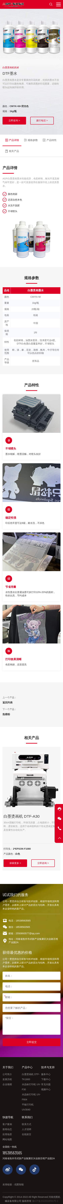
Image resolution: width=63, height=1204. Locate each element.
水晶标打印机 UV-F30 (31, 1085)
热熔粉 (6, 708)
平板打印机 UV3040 (28, 1106)
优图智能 (19, 1182)
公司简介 (7, 1073)
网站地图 (7, 1138)
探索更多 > (16, 856)
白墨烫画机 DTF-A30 (19, 810)
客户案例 (7, 1123)
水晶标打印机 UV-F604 (31, 1096)
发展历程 (7, 1078)
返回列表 (7, 697)
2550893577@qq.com (27, 936)
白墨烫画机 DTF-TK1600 (31, 1075)
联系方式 (26, 1123)
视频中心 (46, 1088)
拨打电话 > (42, 120)
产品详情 (11, 138)
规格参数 (29, 138)
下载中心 (46, 1078)
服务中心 (46, 1073)
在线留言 (26, 1133)
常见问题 (46, 1083)
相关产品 (11, 147)
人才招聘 (26, 1128)
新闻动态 (7, 1128)
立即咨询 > (14, 120)
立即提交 (31, 1041)
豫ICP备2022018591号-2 (45, 1198)
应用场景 (7, 1133)
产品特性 (47, 138)
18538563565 (23, 923)
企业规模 (7, 1083)
